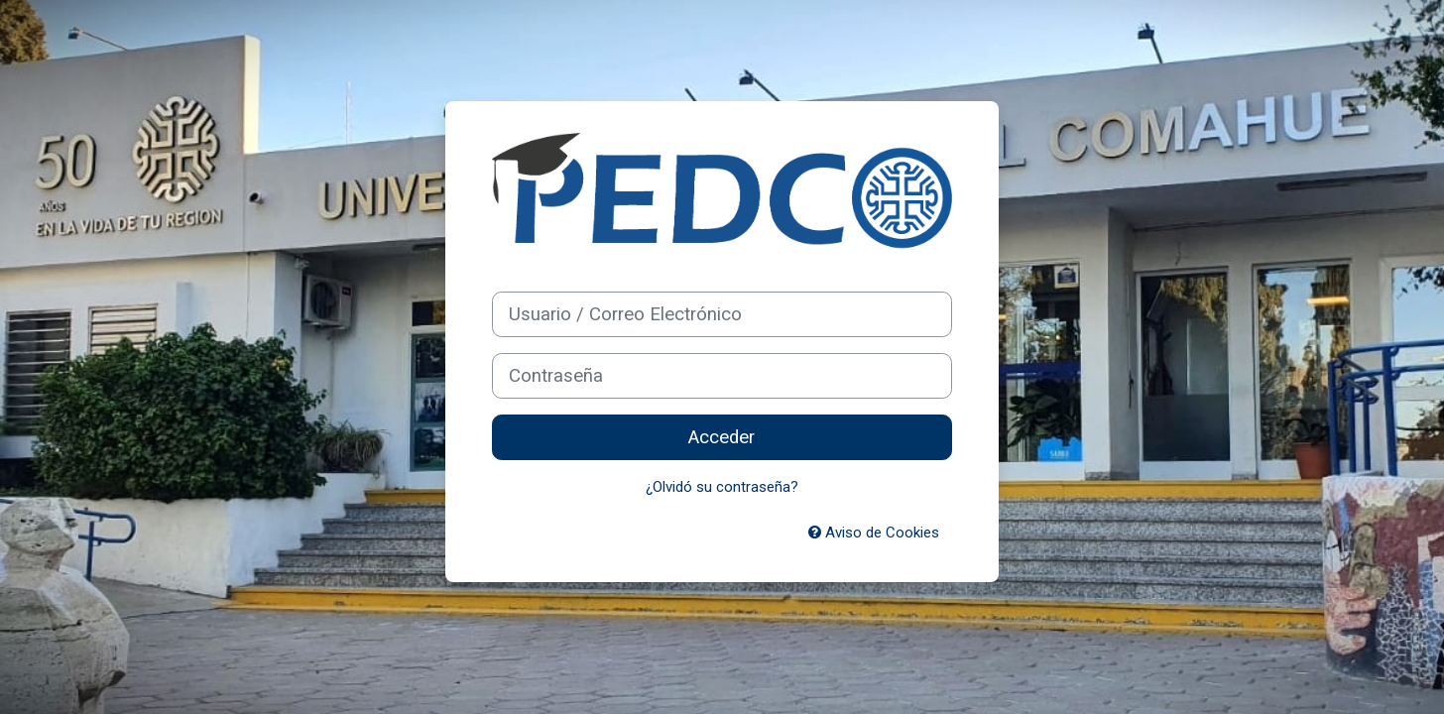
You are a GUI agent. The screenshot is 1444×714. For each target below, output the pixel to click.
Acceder (721, 437)
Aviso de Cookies (873, 532)
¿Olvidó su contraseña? (722, 487)
